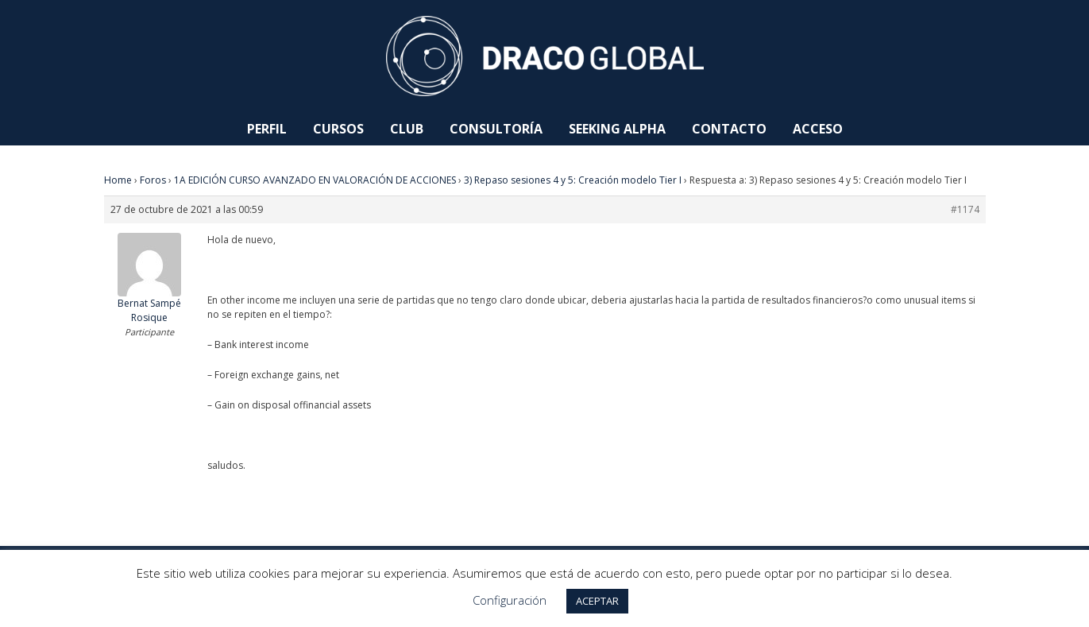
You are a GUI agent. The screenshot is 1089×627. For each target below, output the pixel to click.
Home (118, 180)
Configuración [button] (509, 600)
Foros (153, 180)
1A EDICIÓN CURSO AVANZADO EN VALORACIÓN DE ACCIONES (315, 180)
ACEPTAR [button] (597, 601)
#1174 (965, 209)
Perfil (267, 128)
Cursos (338, 128)
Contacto (729, 128)
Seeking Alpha (617, 128)
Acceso (818, 128)
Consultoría (496, 128)
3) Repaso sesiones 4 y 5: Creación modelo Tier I (573, 180)
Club (406, 128)
